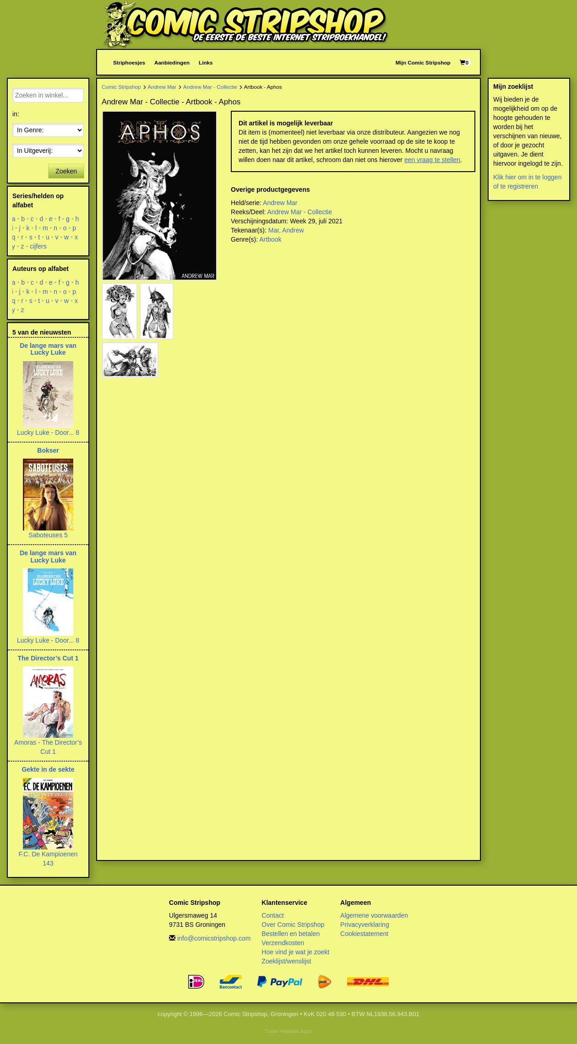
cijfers (38, 246)
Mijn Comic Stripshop (423, 62)
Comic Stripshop (121, 87)
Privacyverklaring (364, 924)
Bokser (48, 450)
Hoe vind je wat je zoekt (295, 952)
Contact (272, 915)
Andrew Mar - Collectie (210, 87)
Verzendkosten (282, 943)
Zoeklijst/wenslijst (286, 961)
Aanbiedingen (172, 62)
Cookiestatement (364, 933)
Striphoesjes (129, 62)
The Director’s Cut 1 (47, 658)
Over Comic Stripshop (292, 924)
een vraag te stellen (432, 159)
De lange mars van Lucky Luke (48, 349)
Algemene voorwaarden (374, 915)
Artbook (270, 239)
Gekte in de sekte (48, 769)
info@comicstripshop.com (214, 938)
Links (205, 62)
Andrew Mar (161, 87)
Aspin (306, 1031)
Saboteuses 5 (48, 535)
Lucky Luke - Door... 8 (48, 432)
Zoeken (66, 171)
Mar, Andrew (286, 230)
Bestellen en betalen (290, 933)
